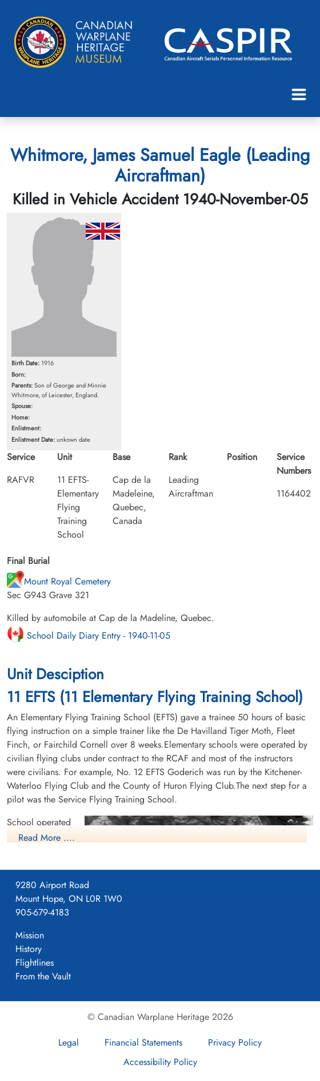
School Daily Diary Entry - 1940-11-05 (88, 635)
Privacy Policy (235, 1042)
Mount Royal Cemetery (59, 581)
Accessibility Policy (160, 1061)
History (28, 948)
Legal (68, 1042)
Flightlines (34, 962)
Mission (29, 935)
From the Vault (43, 976)
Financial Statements (143, 1042)
